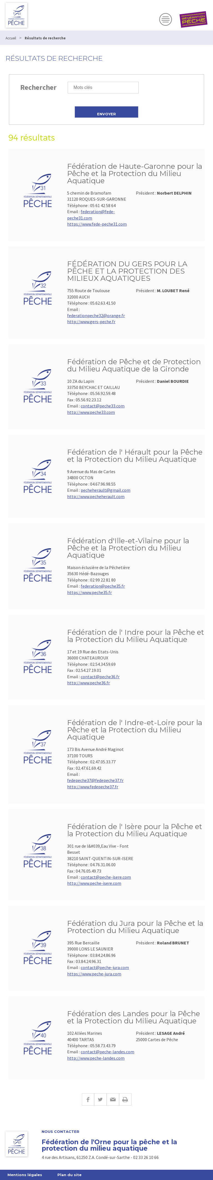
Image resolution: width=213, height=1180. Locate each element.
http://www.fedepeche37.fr (92, 786)
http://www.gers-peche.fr (91, 321)
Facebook (88, 1099)
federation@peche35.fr (103, 586)
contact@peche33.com (103, 406)
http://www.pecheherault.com (96, 496)
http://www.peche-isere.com (94, 883)
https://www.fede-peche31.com (97, 224)
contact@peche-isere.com (106, 877)
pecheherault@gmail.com (105, 490)
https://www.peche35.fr (89, 592)
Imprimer (125, 1099)
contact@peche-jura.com (105, 967)
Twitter (100, 1099)
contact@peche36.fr (100, 676)
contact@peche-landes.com (107, 1051)
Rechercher (38, 87)
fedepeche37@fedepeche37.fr (95, 780)
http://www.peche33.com (91, 412)
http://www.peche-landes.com (96, 1058)
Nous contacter (60, 1131)
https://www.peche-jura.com (94, 974)
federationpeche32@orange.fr (96, 315)
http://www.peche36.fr (88, 682)
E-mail (112, 1099)
